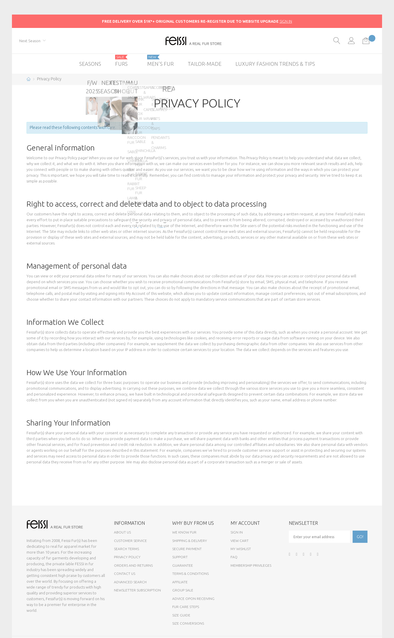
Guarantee (182, 565)
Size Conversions (188, 623)
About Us (122, 532)
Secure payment (187, 549)
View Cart (240, 541)
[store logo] (197, 41)
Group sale (182, 590)
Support (180, 557)
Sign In (237, 532)
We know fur (184, 532)
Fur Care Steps (185, 607)
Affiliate (180, 582)
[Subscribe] (360, 537)
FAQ (234, 557)
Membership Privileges (251, 565)
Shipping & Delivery (189, 541)
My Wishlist (241, 549)
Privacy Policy (127, 557)
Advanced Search (130, 582)
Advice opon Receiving (193, 598)
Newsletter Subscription (137, 590)
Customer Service (130, 541)
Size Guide (181, 615)
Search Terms (126, 549)
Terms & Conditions (190, 573)
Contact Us (124, 573)
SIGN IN (285, 21)
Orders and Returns (133, 565)
